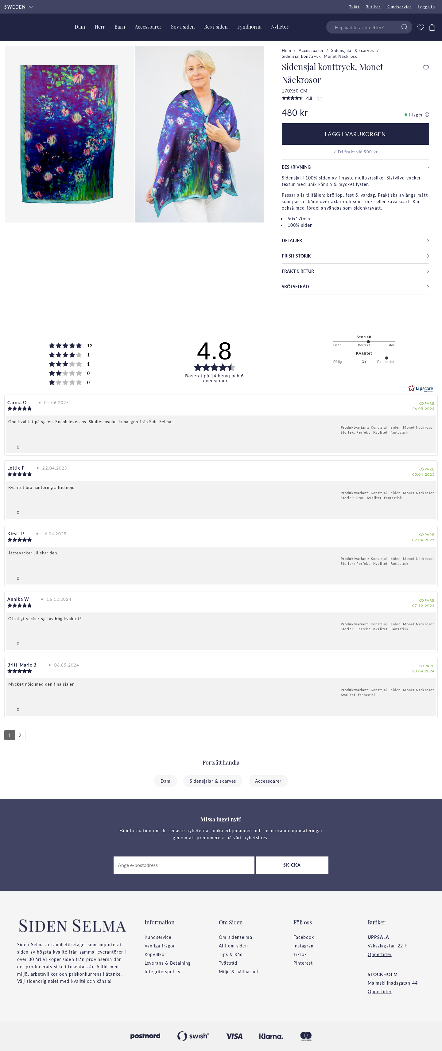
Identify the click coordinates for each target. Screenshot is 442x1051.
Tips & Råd (231, 954)
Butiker (373, 7)
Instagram (304, 946)
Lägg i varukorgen (355, 134)
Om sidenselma (235, 937)
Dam (166, 781)
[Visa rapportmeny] (429, 446)
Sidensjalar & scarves (352, 50)
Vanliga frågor (160, 946)
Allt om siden (233, 946)
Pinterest (303, 963)
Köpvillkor (155, 954)
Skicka (292, 865)
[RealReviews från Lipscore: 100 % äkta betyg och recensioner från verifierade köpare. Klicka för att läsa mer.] (421, 388)
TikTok (300, 954)
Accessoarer (311, 50)
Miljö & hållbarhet (238, 971)
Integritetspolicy (162, 971)
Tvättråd (228, 963)
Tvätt (354, 7)
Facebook (303, 937)
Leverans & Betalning (168, 963)
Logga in (426, 7)
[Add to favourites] (426, 68)
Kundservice (399, 7)
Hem (286, 50)
